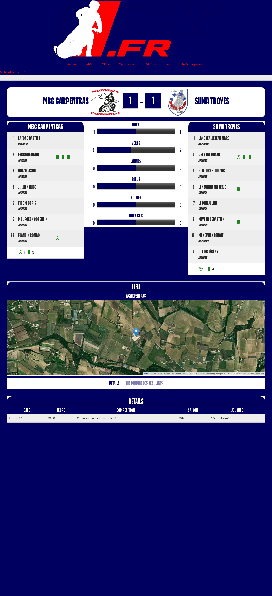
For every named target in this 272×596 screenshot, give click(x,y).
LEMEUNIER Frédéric (212, 186)
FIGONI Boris (27, 202)
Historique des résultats (144, 382)
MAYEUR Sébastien (211, 219)
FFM (89, 64)
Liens (168, 64)
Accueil (72, 64)
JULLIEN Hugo (27, 186)
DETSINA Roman (209, 154)
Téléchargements (193, 64)
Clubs (106, 64)
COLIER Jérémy (208, 251)
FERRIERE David (28, 154)
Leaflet (147, 374)
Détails (114, 382)
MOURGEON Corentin (32, 219)
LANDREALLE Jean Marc (213, 138)
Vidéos (150, 64)
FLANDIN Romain (29, 235)
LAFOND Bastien (29, 138)
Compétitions (128, 64)
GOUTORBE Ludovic (211, 170)
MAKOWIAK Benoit (211, 235)
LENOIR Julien (207, 202)
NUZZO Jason (27, 170)
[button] (136, 332)
